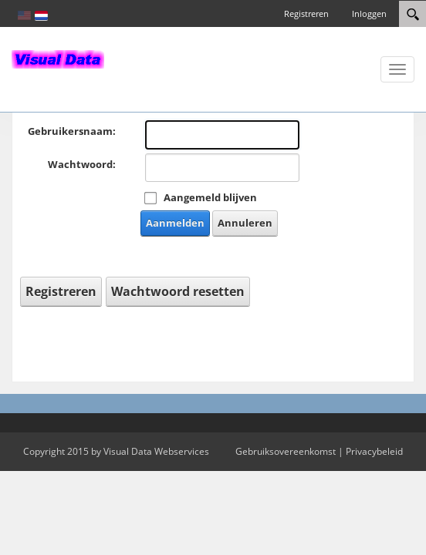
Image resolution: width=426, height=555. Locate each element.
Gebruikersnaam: (72, 131)
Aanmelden (175, 223)
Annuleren (245, 223)
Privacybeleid (374, 451)
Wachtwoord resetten (178, 291)
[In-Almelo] (58, 58)
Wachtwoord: (82, 164)
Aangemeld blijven (210, 197)
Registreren (306, 13)
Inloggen (369, 13)
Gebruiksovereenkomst (285, 451)
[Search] (412, 14)
